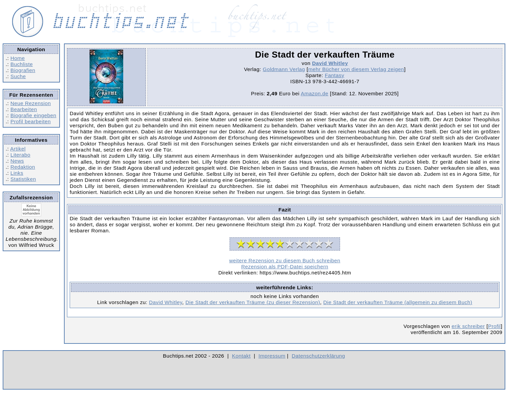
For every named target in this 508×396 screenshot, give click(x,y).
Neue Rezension (30, 103)
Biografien (22, 70)
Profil (494, 326)
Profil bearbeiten (30, 121)
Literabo (20, 155)
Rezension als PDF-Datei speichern (284, 266)
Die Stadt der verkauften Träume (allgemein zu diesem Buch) (397, 302)
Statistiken (23, 179)
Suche (18, 76)
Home (17, 58)
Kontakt (241, 356)
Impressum (272, 356)
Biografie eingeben (33, 115)
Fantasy (334, 75)
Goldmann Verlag (284, 69)
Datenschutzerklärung (318, 356)
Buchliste (21, 64)
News (17, 161)
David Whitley (330, 63)
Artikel (18, 149)
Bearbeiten (23, 109)
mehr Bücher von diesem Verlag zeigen (356, 69)
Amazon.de (315, 93)
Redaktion (22, 167)
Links (16, 173)
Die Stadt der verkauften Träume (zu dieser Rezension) (252, 302)
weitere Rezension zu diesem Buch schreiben (284, 260)
